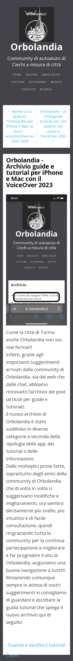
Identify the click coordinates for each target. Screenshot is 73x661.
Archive (32, 74)
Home (17, 74)
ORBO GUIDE (51, 74)
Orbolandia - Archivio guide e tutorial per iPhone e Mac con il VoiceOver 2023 (34, 172)
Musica (56, 82)
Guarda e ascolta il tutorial (36, 645)
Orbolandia (37, 47)
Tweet (13, 655)
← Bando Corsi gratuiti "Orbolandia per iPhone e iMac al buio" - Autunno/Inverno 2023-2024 (19, 126)
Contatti (28, 89)
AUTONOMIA (38, 82)
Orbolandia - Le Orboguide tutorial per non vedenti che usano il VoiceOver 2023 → (53, 126)
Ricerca (46, 89)
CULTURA (18, 82)
